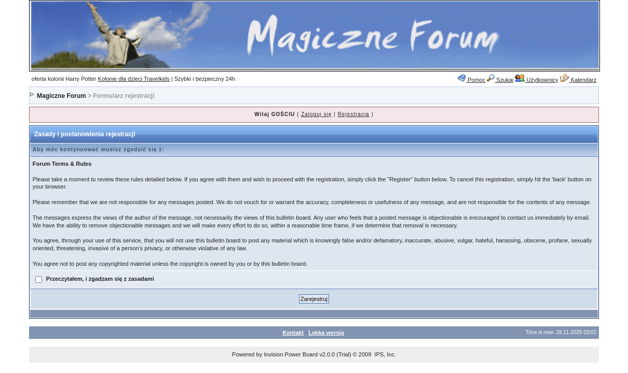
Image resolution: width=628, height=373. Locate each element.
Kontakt (293, 332)
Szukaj (500, 80)
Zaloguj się (316, 114)
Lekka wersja (326, 332)
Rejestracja (354, 114)
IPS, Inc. (385, 354)
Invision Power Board (291, 354)
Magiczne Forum (61, 95)
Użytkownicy (536, 80)
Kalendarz (578, 80)
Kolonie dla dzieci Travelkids (134, 79)
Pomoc (471, 80)
